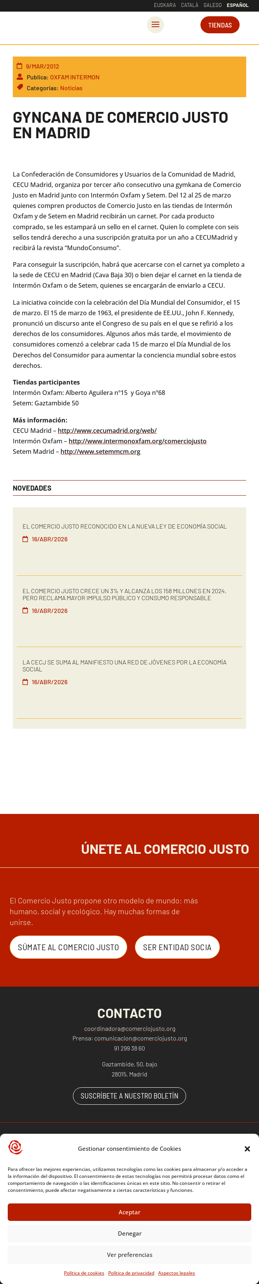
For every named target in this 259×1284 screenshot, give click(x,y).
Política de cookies (84, 1273)
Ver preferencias (129, 1256)
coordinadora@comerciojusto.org (129, 1028)
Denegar (130, 1234)
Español (238, 5)
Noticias (71, 87)
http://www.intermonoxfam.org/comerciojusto (138, 441)
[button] (247, 1150)
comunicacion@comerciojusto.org (140, 1038)
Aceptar (129, 1213)
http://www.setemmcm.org (100, 451)
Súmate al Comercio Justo (68, 947)
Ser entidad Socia (177, 947)
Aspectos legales (176, 1273)
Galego (213, 5)
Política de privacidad (131, 1273)
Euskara (165, 5)
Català (190, 5)
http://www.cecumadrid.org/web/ (107, 430)
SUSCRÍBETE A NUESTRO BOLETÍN (129, 1095)
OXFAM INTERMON (75, 77)
